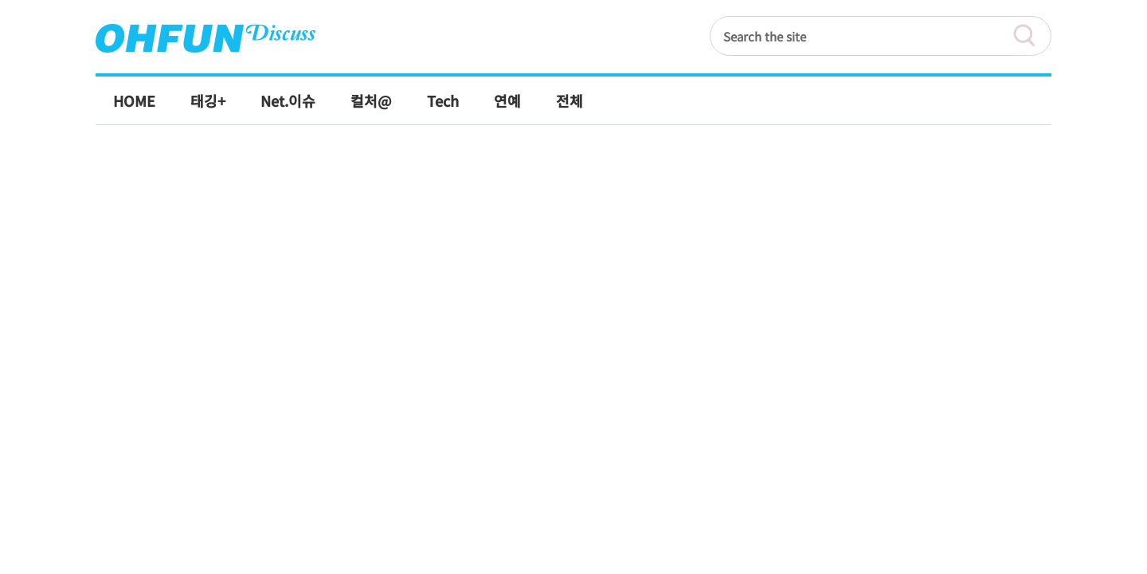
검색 (1031, 36)
